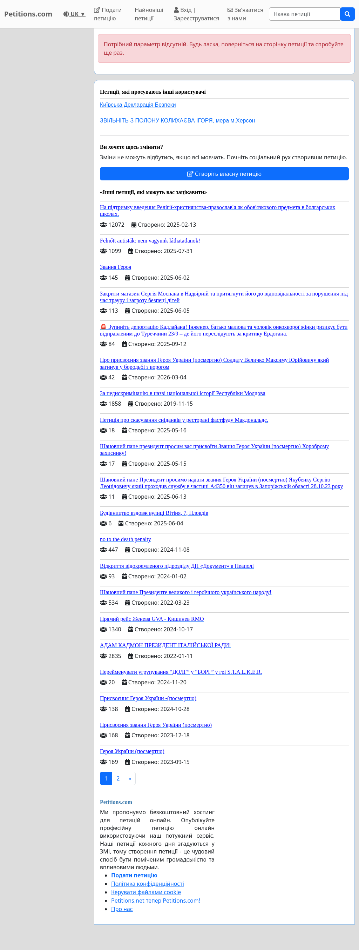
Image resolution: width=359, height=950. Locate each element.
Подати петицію (108, 14)
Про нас (122, 909)
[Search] (304, 14)
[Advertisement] (45, 133)
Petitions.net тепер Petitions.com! (155, 900)
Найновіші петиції (149, 14)
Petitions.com (28, 14)
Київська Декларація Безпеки (138, 105)
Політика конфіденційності (147, 884)
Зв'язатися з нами (245, 14)
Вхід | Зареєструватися (196, 14)
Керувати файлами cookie (146, 892)
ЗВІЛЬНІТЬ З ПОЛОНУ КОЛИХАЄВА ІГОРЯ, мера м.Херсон (177, 121)
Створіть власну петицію (224, 174)
